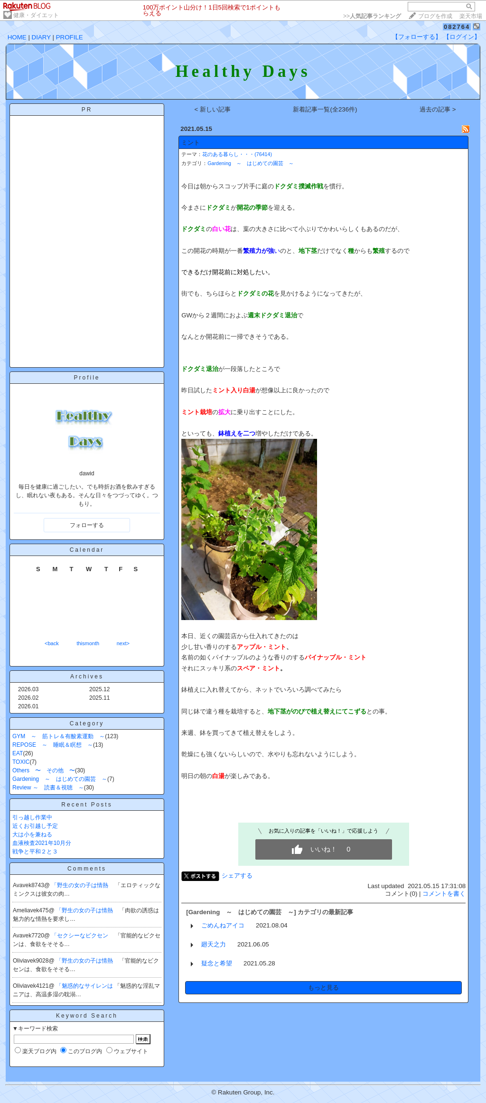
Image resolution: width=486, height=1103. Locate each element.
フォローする (87, 525)
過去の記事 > (438, 109)
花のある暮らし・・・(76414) (237, 154)
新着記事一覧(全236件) (325, 109)
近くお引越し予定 (35, 826)
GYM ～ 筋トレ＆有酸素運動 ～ (58, 736)
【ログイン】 (461, 36)
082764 (457, 26)
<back (52, 643)
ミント (190, 142)
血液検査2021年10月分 (41, 843)
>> (372, 16)
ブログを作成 (435, 16)
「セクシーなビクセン (80, 935)
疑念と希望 (216, 963)
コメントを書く (444, 893)
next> (123, 643)
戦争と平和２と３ (35, 851)
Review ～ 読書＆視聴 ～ (48, 787)
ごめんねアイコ (222, 925)
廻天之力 (213, 944)
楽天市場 (470, 16)
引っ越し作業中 (32, 817)
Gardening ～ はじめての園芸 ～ (59, 779)
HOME (17, 37)
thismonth (87, 643)
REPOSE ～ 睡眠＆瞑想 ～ (52, 745)
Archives (86, 676)
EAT (17, 753)
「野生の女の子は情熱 (80, 885)
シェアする (237, 875)
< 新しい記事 (213, 109)
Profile (87, 377)
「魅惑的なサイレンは (85, 986)
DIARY (41, 37)
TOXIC (20, 762)
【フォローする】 (416, 36)
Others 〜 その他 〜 (43, 770)
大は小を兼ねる (32, 834)
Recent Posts (86, 804)
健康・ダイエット (36, 15)
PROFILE (69, 37)
